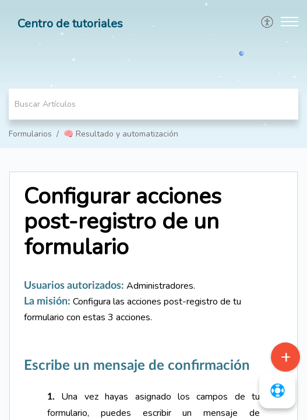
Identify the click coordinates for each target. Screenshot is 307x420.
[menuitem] (268, 21)
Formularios (30, 133)
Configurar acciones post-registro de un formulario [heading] (122, 222)
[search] (153, 104)
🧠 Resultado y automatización (120, 133)
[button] (268, 21)
